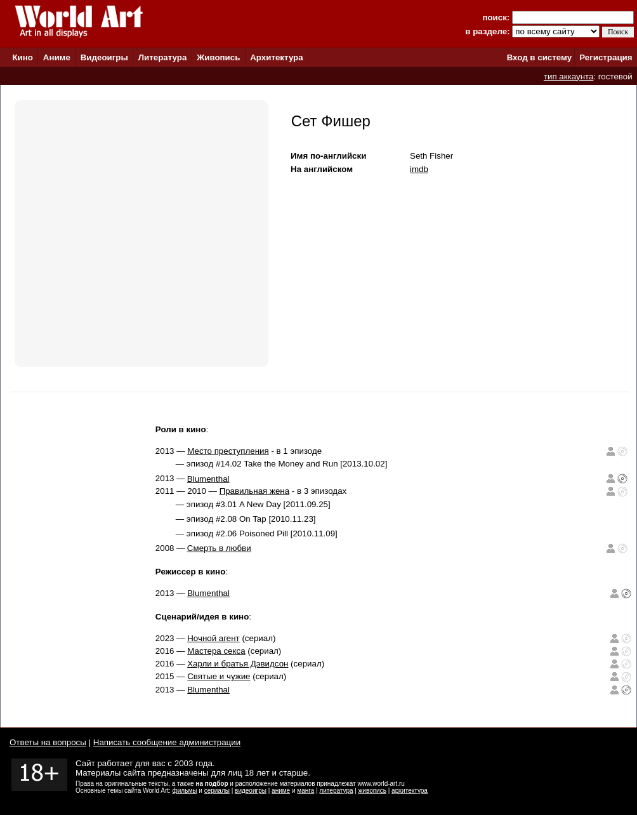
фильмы (185, 790)
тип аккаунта (569, 76)
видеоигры (250, 790)
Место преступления (227, 451)
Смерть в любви (219, 548)
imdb (419, 169)
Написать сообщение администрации (166, 742)
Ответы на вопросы (48, 742)
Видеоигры (104, 57)
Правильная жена (254, 491)
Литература (162, 57)
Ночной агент (213, 638)
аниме (281, 790)
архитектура (409, 790)
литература (336, 790)
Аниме (56, 57)
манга (305, 790)
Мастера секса (216, 651)
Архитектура (276, 57)
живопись (372, 790)
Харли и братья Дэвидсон (237, 663)
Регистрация (605, 57)
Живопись (218, 57)
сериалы (217, 790)
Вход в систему (539, 57)
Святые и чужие (218, 676)
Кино (22, 57)
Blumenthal (208, 479)
